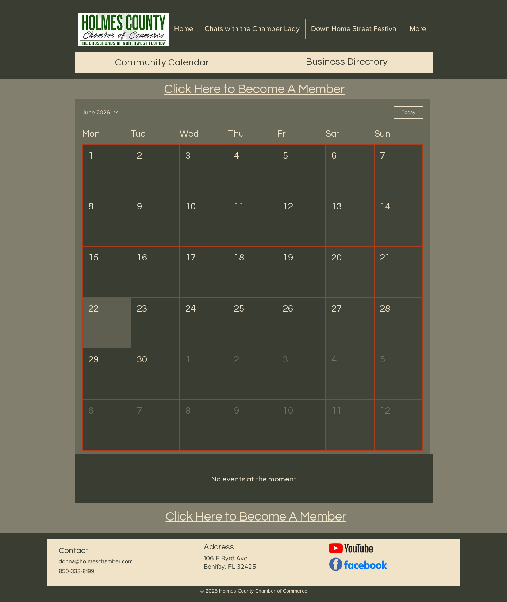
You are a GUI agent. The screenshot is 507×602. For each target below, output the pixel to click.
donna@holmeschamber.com (96, 561)
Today (408, 112)
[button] (106, 170)
